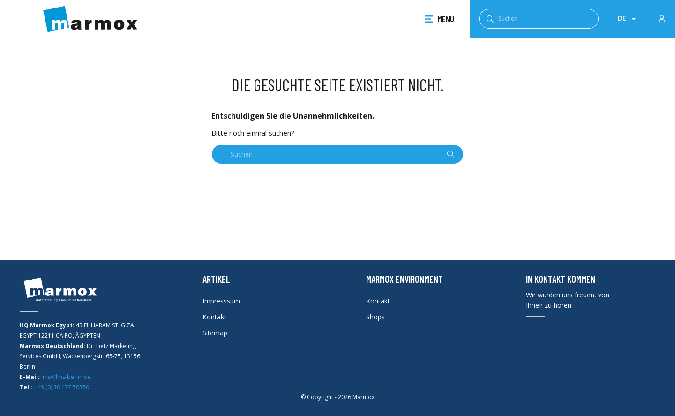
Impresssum (221, 300)
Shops (375, 316)
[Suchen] (539, 19)
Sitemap (214, 332)
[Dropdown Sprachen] (628, 18)
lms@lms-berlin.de (66, 377)
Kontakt (214, 316)
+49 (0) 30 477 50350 (61, 387)
